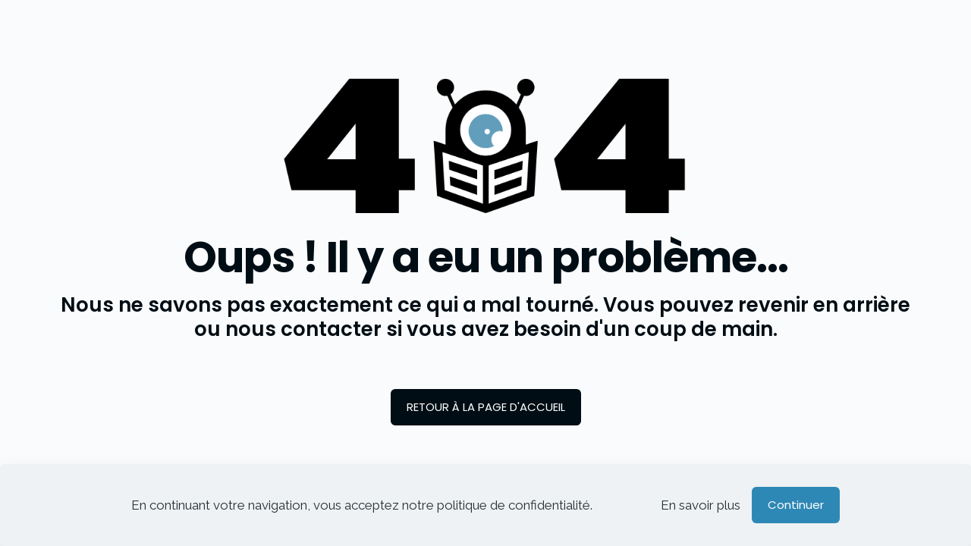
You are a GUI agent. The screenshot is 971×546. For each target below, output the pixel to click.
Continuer (796, 505)
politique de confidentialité (513, 505)
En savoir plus (700, 505)
